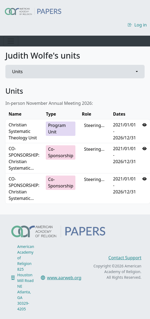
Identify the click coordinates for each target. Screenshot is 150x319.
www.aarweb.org (64, 278)
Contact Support (125, 258)
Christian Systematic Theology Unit (23, 131)
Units (17, 72)
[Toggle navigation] (10, 41)
